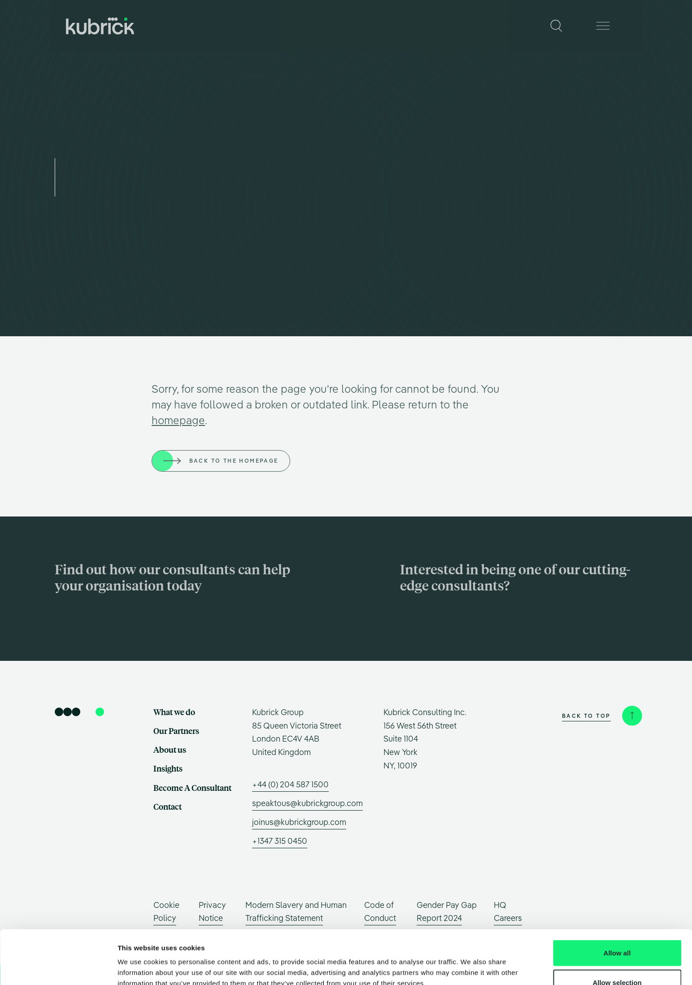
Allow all (617, 902)
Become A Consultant (443, 26)
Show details (471, 962)
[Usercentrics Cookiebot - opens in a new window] (58, 967)
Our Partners (279, 26)
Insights (378, 26)
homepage (178, 420)
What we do (221, 26)
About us (332, 26)
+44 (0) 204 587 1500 (290, 784)
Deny (617, 961)
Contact (509, 26)
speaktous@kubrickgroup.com (307, 803)
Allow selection (616, 932)
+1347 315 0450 (279, 841)
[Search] (556, 26)
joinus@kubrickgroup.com (299, 822)
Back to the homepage (234, 460)
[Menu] (603, 26)
